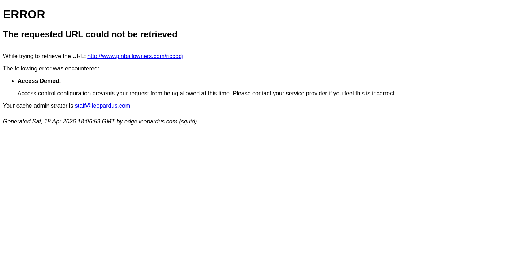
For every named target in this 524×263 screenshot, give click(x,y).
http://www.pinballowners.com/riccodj (135, 56)
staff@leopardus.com (102, 106)
